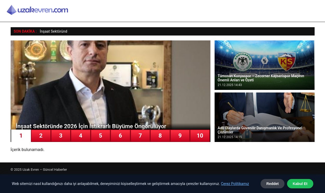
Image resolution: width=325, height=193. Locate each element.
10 (200, 135)
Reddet (272, 184)
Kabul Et (300, 184)
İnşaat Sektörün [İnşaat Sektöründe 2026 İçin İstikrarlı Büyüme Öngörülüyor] (52, 31)
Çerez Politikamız (235, 184)
